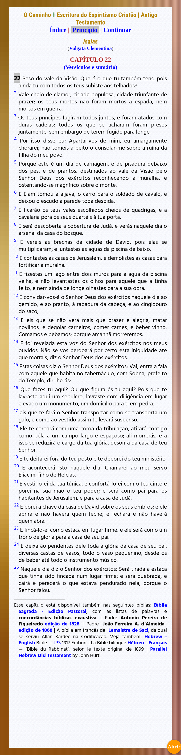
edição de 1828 (62, 623)
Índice (58, 29)
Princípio (85, 29)
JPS (57, 642)
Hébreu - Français (147, 642)
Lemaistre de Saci (128, 630)
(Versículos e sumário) (90, 67)
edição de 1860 (36, 630)
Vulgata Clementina (90, 48)
